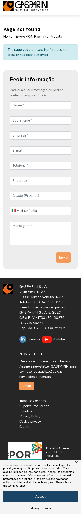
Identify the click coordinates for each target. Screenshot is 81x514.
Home (8, 36)
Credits (24, 426)
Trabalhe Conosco (32, 401)
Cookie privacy (30, 421)
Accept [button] (40, 497)
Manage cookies (40, 508)
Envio (26, 385)
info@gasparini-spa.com (48, 307)
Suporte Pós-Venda (34, 406)
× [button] (76, 462)
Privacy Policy (29, 416)
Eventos (25, 411)
